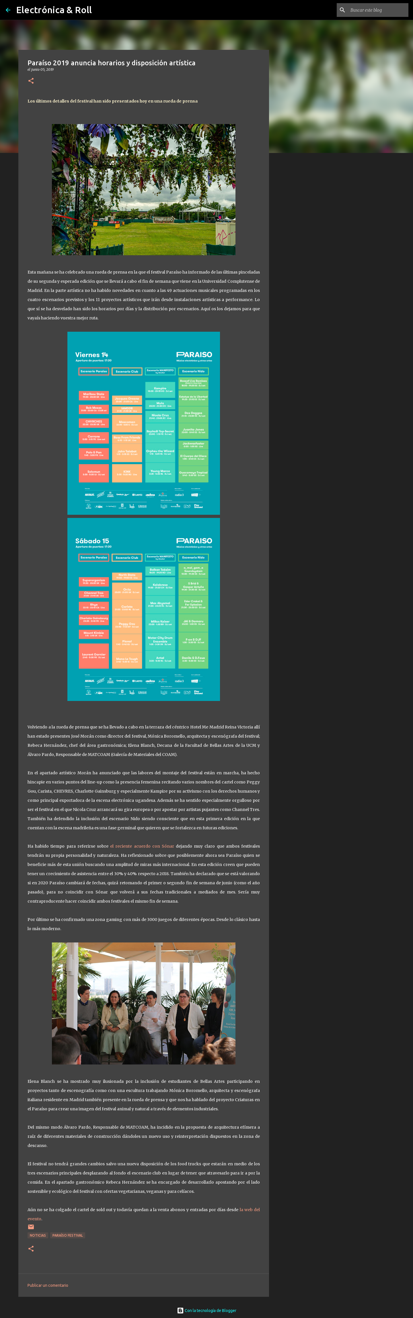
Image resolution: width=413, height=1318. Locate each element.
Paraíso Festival (67, 1235)
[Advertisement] (298, 247)
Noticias (38, 1235)
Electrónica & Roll (54, 10)
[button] (31, 81)
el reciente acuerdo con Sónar (142, 846)
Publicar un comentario (48, 1285)
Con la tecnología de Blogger (206, 1310)
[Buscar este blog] (378, 10)
